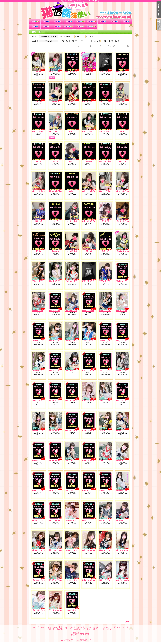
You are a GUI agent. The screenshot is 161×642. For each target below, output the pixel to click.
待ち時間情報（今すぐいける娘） (80, 21)
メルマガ (46, 26)
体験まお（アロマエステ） (91, 311)
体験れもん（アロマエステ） (41, 610)
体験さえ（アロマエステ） (40, 490)
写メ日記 (103, 21)
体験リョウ (38, 221)
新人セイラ (105, 221)
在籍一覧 (126, 21)
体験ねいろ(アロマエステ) (73, 610)
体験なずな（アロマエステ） (91, 281)
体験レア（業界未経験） (124, 191)
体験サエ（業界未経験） (57, 191)
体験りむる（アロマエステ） (58, 400)
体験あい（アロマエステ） (107, 490)
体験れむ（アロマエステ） (57, 281)
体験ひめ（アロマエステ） (57, 430)
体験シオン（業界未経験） (107, 101)
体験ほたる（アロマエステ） (58, 580)
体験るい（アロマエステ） (40, 430)
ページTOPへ (126, 622)
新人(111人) (90, 36)
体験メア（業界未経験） (124, 221)
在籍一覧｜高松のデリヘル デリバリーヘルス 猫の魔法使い (80, 10)
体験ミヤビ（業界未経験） (74, 251)
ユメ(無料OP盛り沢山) (89, 71)
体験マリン (55, 101)
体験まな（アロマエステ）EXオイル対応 (62, 520)
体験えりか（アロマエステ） (74, 490)
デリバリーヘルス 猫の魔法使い (78, 640)
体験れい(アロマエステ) (123, 550)
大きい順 (97, 41)
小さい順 (89, 41)
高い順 (74, 41)
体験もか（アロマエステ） (40, 520)
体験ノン (55, 161)
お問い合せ (69, 26)
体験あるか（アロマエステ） (74, 371)
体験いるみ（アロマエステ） (108, 550)
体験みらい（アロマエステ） (41, 460)
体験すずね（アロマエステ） (41, 371)
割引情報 (57, 21)
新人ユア (72, 161)
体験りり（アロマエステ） (40, 281)
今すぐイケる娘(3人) (66, 36)
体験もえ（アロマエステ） (107, 460)
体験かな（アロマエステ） (74, 341)
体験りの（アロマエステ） (124, 311)
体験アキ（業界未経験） (73, 71)
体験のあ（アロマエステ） (107, 430)
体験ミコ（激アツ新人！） (124, 101)
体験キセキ (105, 251)
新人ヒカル (55, 251)
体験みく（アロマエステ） (57, 460)
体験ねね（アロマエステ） (124, 251)
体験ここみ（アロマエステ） (58, 550)
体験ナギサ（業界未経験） (74, 221)
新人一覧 (114, 21)
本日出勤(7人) (79, 36)
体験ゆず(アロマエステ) (73, 520)
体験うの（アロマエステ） (74, 400)
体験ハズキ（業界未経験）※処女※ (110, 161)
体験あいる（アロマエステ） (91, 460)
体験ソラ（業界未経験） (40, 131)
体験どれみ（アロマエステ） (74, 460)
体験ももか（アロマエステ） (108, 311)
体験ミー (72, 131)
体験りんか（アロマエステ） (91, 430)
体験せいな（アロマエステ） (74, 580)
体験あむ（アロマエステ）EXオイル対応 (45, 311)
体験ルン (72, 191)
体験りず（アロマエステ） (74, 430)
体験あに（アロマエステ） (40, 550)
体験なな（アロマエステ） (91, 490)
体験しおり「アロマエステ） (41, 580)
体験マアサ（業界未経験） (91, 191)
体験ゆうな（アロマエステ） (108, 400)
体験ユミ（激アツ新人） (124, 71)
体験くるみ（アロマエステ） (91, 550)
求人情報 (34, 26)
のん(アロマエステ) (122, 580)
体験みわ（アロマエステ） (124, 490)
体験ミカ (38, 161)
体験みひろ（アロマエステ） (58, 490)
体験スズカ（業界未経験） (57, 71)
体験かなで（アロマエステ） (74, 311)
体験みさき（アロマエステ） (58, 311)
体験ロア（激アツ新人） (57, 131)
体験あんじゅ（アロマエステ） (42, 400)
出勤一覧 (69, 21)
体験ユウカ (38, 101)
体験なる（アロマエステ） (124, 341)
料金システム (91, 21)
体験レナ (72, 101)
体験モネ (89, 161)
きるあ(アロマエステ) (89, 341)
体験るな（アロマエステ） (40, 341)
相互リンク (80, 26)
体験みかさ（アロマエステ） (108, 281)
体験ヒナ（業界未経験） (107, 191)
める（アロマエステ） (56, 610)
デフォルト (48, 41)
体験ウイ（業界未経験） (90, 131)
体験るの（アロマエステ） (91, 371)
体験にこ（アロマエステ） (124, 400)
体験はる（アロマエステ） (91, 520)
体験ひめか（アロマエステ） (108, 520)
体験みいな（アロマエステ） (125, 281)
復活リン (38, 251)
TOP (34, 21)
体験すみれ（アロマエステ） (125, 430)
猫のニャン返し (91, 26)
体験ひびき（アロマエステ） (74, 281)
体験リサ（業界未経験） (40, 191)
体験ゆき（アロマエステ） (74, 550)
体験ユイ (38, 71)
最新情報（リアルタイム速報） (46, 21)
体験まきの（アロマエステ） (91, 580)
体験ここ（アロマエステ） (107, 371)
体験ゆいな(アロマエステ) (124, 520)
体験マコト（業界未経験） (91, 221)
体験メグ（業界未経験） (90, 101)
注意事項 (57, 26)
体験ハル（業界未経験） (107, 131)
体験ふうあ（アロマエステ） (58, 371)
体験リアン (122, 161)
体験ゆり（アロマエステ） (124, 371)
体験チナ (55, 221)
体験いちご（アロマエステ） (58, 341)
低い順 (68, 41)
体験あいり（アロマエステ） (108, 341)
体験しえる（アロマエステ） (108, 580)
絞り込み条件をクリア (48, 36)
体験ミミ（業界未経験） (107, 71)
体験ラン (122, 131)
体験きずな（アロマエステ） (91, 400)
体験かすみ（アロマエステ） (125, 460)
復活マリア (89, 251)
